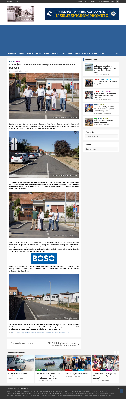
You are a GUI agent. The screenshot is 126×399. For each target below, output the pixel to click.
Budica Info (106, 74)
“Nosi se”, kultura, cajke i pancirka (22, 343)
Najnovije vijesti (91, 60)
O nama (113, 1)
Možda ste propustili (16, 353)
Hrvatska (40, 369)
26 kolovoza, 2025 (14, 71)
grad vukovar (26, 332)
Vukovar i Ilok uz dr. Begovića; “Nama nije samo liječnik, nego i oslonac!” (105, 95)
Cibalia (63, 53)
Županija (101, 104)
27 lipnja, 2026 (98, 74)
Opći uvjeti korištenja (104, 1)
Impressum (94, 1)
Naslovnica (12, 53)
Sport (70, 53)
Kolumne (85, 53)
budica (14, 332)
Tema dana (97, 79)
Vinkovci (30, 53)
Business (55, 53)
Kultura (77, 53)
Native (94, 53)
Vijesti (20, 53)
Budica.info (23, 389)
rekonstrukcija (49, 332)
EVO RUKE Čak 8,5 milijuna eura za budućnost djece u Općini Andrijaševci (104, 109)
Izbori (46, 53)
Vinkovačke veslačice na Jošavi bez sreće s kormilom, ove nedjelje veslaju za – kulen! (105, 69)
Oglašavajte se (79, 1)
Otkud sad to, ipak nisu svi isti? (105, 81)
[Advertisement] (62, 38)
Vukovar (38, 53)
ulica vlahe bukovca (58, 332)
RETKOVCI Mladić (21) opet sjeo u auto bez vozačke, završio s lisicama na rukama (62, 344)
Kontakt (87, 1)
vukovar (66, 332)
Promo (101, 53)
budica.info (20, 332)
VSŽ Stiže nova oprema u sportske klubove (103, 121)
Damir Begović (24, 71)
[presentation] (115, 352)
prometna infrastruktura (37, 332)
